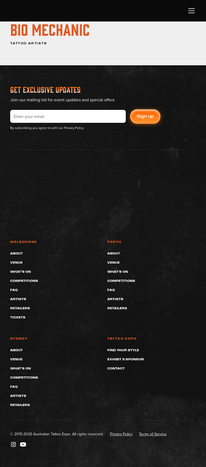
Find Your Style (123, 350)
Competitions (24, 280)
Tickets (17, 317)
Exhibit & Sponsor (125, 359)
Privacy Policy (121, 434)
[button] (190, 10)
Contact (116, 368)
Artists (18, 299)
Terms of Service (153, 434)
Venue (16, 262)
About (16, 253)
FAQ (14, 290)
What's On (20, 271)
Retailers (20, 308)
